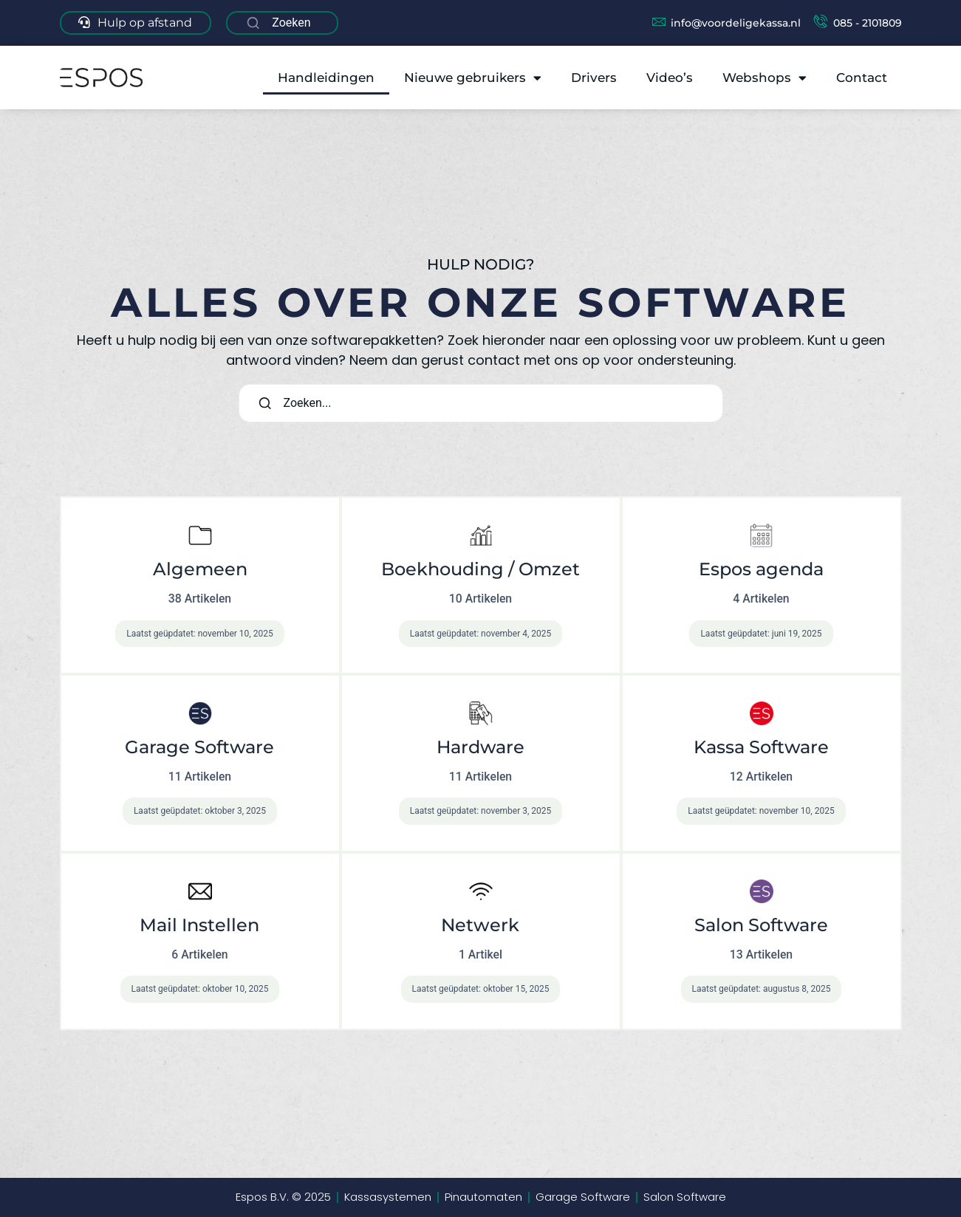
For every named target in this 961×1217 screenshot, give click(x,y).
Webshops (764, 78)
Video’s (669, 77)
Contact (861, 77)
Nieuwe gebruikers (472, 78)
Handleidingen (326, 77)
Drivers (594, 77)
